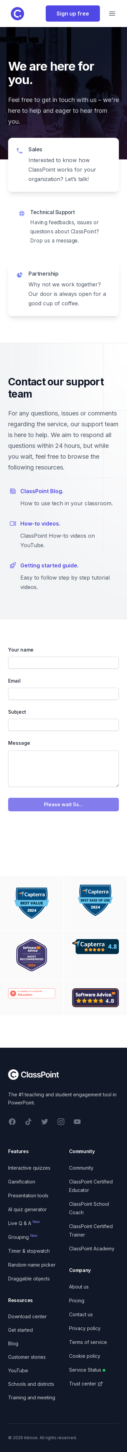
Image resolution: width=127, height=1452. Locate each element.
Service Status (87, 1370)
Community (81, 1168)
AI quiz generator (27, 1209)
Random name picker (32, 1265)
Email (14, 681)
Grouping (23, 1237)
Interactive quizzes (29, 1168)
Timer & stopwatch (29, 1251)
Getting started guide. (49, 565)
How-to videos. (40, 523)
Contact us (81, 1314)
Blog (13, 1343)
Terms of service (88, 1342)
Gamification (21, 1181)
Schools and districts (31, 1384)
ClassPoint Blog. (41, 491)
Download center (27, 1316)
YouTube (18, 1370)
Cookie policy (84, 1356)
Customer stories (27, 1357)
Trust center (86, 1383)
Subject (17, 712)
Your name (21, 650)
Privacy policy (85, 1328)
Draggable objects (29, 1278)
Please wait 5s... (63, 804)
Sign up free (73, 13)
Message (19, 743)
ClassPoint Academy (91, 1248)
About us (79, 1287)
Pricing (76, 1300)
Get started (20, 1330)
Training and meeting (31, 1397)
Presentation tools (28, 1195)
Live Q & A (24, 1223)
